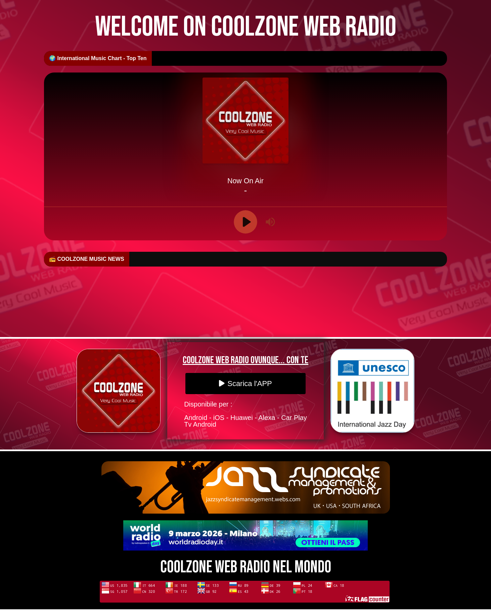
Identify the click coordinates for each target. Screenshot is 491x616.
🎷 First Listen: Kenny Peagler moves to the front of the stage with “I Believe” (361, 259)
